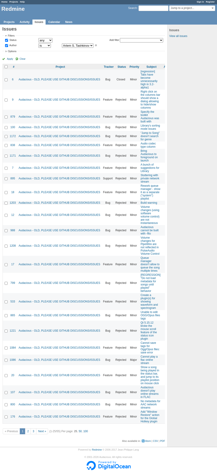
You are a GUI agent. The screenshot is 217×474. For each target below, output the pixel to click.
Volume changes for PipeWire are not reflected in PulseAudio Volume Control (150, 245)
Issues (39, 22)
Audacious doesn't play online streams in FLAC (150, 392)
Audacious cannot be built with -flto (150, 230)
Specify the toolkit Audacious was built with (150, 116)
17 (12, 264)
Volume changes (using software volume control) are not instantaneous (150, 215)
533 (12, 301)
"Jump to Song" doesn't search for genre (150, 136)
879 (12, 116)
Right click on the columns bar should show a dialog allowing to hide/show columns (150, 99)
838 (12, 145)
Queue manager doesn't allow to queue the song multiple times (150, 264)
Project (60, 66)
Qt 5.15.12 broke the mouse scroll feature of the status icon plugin (149, 330)
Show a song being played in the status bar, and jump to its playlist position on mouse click (150, 375)
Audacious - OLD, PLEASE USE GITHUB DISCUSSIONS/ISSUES (59, 79)
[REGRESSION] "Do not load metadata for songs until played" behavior (151, 283)
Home (4, 1)
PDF (162, 441)
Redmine (97, 449)
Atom (148, 441)
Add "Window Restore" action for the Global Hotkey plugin (150, 416)
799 (12, 283)
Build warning (149, 202)
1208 (13, 245)
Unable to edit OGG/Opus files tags (150, 315)
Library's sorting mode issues (150, 127)
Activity (24, 22)
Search (132, 8)
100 (12, 127)
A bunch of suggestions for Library (150, 168)
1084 (13, 347)
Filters (11, 35)
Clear (23, 58)
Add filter (114, 40)
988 (12, 230)
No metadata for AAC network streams (150, 404)
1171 (13, 155)
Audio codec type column (148, 145)
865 (12, 315)
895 (12, 178)
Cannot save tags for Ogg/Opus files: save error (150, 347)
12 (12, 215)
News (68, 22)
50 (80, 431)
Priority (134, 66)
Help (22, 1)
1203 (13, 202)
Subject (151, 66)
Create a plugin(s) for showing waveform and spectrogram (149, 301)
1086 (13, 359)
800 (12, 404)
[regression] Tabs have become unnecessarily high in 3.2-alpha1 (149, 79)
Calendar (54, 22)
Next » (42, 431)
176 (12, 416)
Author (13, 45)
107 (12, 392)
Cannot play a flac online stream (149, 360)
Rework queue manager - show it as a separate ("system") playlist (150, 192)
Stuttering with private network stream (150, 178)
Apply (10, 58)
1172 (13, 136)
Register (210, 1)
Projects (13, 1)
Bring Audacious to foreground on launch (149, 155)
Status (13, 40)
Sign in (200, 1)
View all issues (178, 36)
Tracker (109, 66)
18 (12, 192)
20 (12, 375)
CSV (155, 441)
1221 (13, 330)
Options (12, 51)
